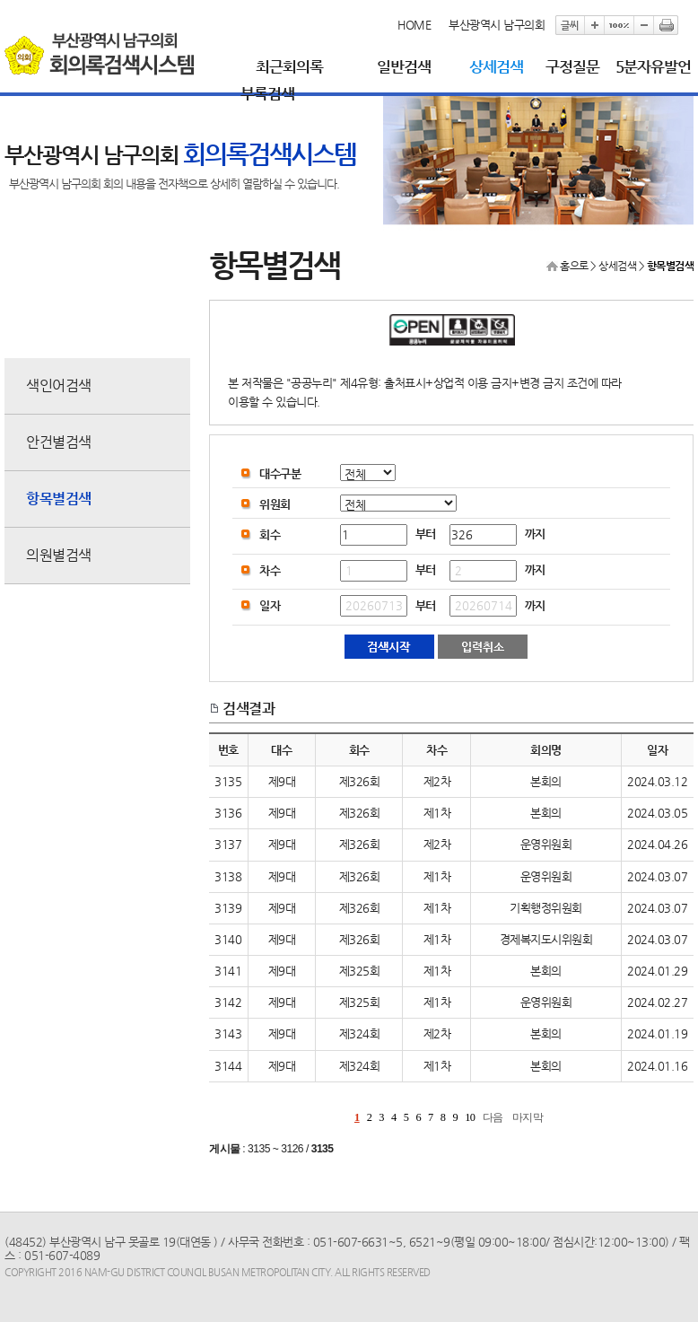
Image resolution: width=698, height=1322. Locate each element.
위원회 (275, 504)
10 (470, 1117)
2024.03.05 (657, 812)
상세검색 (496, 66)
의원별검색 (59, 555)
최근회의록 (289, 66)
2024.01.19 (657, 1033)
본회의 (546, 781)
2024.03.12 (657, 781)
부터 (425, 533)
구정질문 (572, 66)
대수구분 (280, 473)
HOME (414, 24)
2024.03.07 (657, 876)
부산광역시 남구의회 (497, 24)
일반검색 (404, 66)
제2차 (437, 781)
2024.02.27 (657, 1002)
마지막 (528, 1117)
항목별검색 (59, 498)
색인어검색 (59, 385)
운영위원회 (546, 844)
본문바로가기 (4, 0)
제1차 (437, 812)
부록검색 (267, 93)
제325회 (359, 970)
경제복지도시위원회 (546, 939)
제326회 (359, 781)
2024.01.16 (657, 1065)
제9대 (282, 781)
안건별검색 (59, 442)
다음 (493, 1117)
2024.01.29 (657, 970)
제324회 (359, 1033)
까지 (535, 533)
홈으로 (574, 265)
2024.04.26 (657, 844)
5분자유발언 (653, 66)
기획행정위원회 (546, 908)
